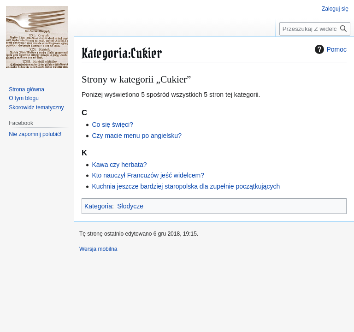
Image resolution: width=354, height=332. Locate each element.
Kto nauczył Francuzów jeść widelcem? (148, 175)
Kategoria (98, 206)
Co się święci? (112, 124)
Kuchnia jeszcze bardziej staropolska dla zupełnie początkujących (186, 186)
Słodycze (130, 206)
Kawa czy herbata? (119, 164)
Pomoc (330, 49)
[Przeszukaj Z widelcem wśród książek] (314, 29)
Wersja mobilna (98, 249)
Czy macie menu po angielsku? (137, 135)
